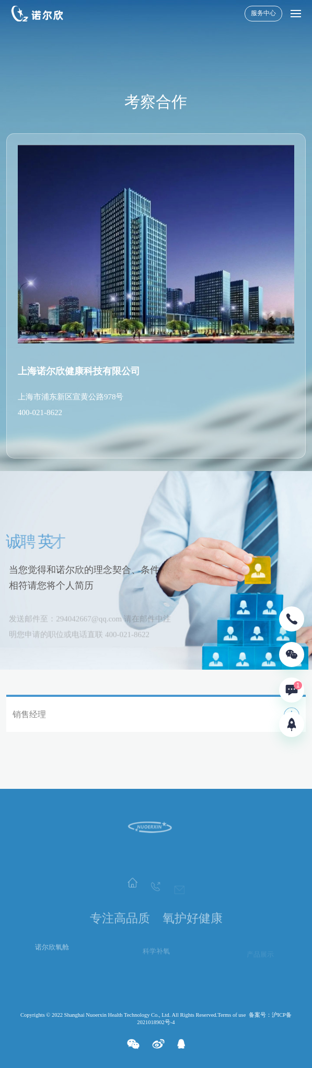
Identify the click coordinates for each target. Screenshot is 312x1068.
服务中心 (263, 13)
